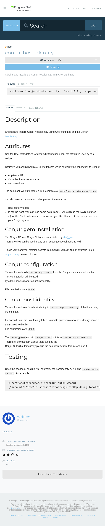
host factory (11, 136)
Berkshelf (22, 84)
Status (55, 518)
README (9, 108)
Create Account (76, 8)
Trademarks (15, 509)
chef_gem (68, 237)
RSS (8, 47)
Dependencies (21, 108)
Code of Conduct (16, 516)
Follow (53, 67)
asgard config (12, 254)
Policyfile (11, 84)
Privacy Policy (60, 516)
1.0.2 (50, 60)
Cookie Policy (76, 516)
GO (93, 25)
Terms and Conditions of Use (39, 516)
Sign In (96, 8)
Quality (36, 108)
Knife (32, 84)
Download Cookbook (52, 475)
